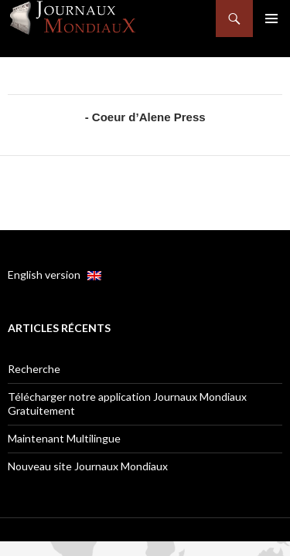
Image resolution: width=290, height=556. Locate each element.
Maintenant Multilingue (64, 438)
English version (54, 274)
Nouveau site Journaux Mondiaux (88, 466)
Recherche (34, 368)
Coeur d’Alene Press (149, 117)
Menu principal (271, 18)
